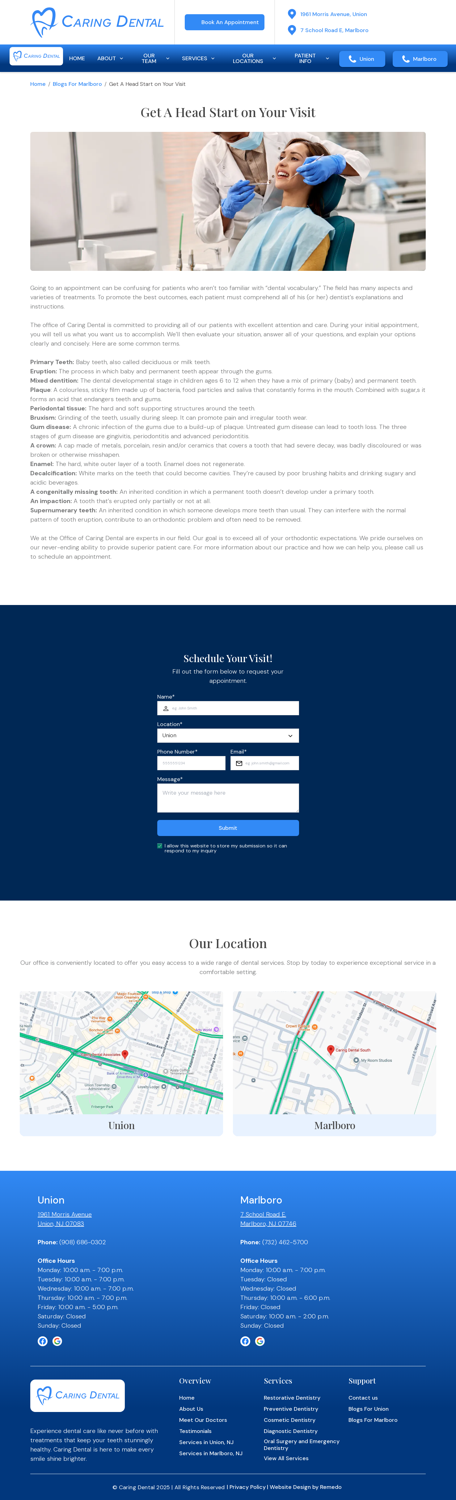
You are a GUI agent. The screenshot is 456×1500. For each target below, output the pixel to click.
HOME (77, 58)
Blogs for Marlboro (77, 84)
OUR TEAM (156, 58)
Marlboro (425, 59)
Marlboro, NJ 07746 (268, 1224)
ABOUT (111, 58)
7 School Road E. (263, 1214)
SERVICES (199, 58)
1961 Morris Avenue (65, 1214)
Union (367, 59)
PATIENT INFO (313, 58)
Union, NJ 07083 (61, 1224)
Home (38, 84)
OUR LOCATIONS (255, 58)
